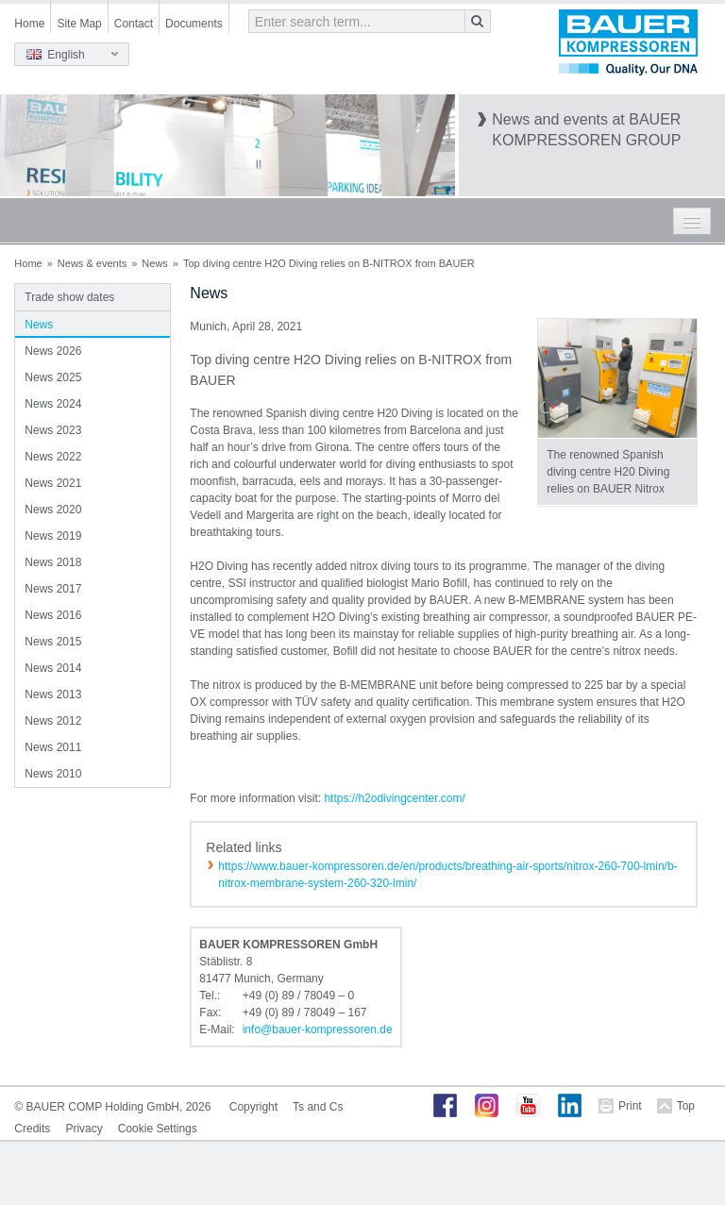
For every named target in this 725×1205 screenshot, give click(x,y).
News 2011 (53, 747)
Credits (32, 1128)
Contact (133, 23)
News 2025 (53, 377)
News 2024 (53, 403)
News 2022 (53, 456)
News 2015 (53, 641)
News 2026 (53, 351)
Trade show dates (69, 297)
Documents (194, 23)
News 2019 (53, 536)
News (155, 263)
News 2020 (53, 509)
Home (29, 23)
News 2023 (53, 430)
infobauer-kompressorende (318, 1029)
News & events (92, 263)
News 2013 (53, 694)
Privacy (83, 1128)
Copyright (253, 1106)
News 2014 (53, 668)
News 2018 (53, 562)
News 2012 (53, 721)
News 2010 (53, 773)
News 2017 (53, 588)
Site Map (79, 23)
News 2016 (53, 615)
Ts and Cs (318, 1106)
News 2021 (53, 483)
